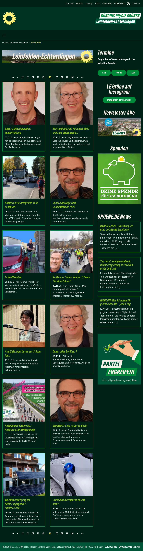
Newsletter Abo (119, 113)
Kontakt (79, 3)
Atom (119, 72)
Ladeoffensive (13, 277)
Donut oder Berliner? (65, 351)
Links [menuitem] (135, 3)
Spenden (119, 148)
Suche (97, 3)
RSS (104, 72)
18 (62, 77)
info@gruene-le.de (128, 546)
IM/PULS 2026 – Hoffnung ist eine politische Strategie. (116, 227)
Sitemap (89, 3)
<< (13, 77)
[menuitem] (69, 3)
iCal (133, 72)
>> (82, 77)
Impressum (107, 3)
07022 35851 (111, 546)
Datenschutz (119, 3)
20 (72, 77)
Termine (106, 52)
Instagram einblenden (119, 99)
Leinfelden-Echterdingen (15, 42)
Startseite (69, 3)
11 (22, 77)
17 (57, 77)
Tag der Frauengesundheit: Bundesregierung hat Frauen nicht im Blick (116, 265)
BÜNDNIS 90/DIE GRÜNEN (120, 15)
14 (38, 77)
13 (33, 77)
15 (43, 77)
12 (28, 77)
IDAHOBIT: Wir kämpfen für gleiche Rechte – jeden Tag (115, 302)
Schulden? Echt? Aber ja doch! (70, 425)
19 (67, 77)
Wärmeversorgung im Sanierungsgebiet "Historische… (17, 504)
